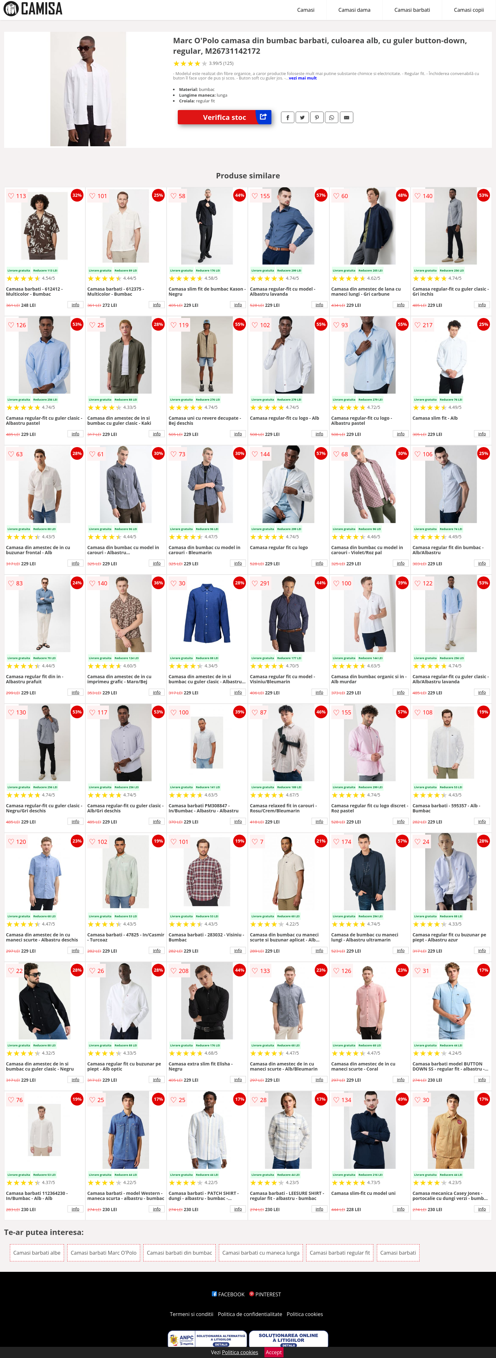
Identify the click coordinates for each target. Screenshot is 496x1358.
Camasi (305, 9)
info (75, 304)
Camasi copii (469, 9)
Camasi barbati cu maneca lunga (260, 1252)
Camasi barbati (412, 9)
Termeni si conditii (191, 1314)
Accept (274, 1352)
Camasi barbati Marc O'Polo (104, 1252)
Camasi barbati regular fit (340, 1252)
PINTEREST (265, 1294)
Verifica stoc (237, 117)
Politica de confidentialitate (250, 1314)
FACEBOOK (228, 1294)
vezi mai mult (303, 78)
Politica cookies (305, 1314)
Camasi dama (354, 9)
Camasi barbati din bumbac (179, 1252)
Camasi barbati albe (37, 1252)
